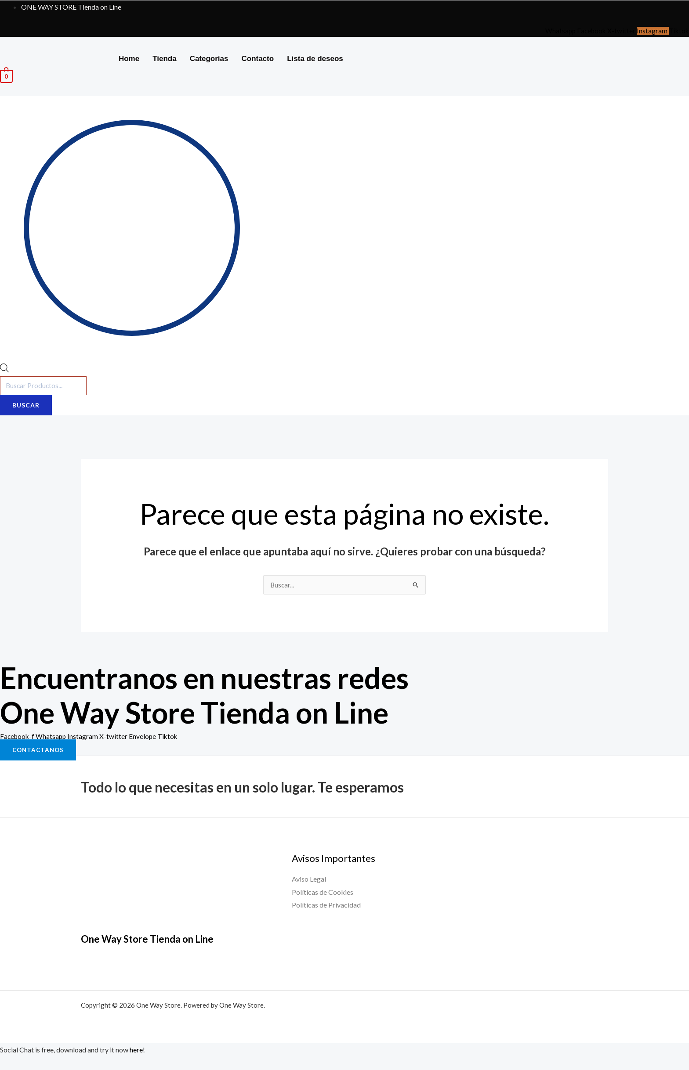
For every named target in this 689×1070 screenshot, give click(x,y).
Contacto (258, 58)
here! (137, 1051)
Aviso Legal (309, 880)
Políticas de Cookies (322, 893)
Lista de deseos (315, 58)
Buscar (26, 406)
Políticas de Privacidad (326, 906)
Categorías (209, 58)
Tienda (164, 58)
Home (129, 58)
